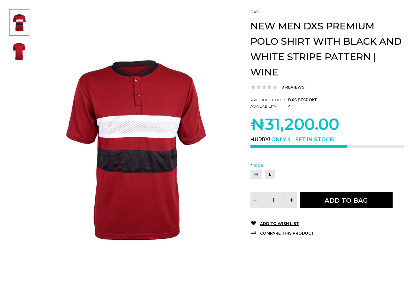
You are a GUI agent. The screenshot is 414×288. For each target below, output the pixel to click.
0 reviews (292, 87)
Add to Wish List (279, 224)
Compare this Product (287, 233)
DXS (254, 11)
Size (258, 165)
